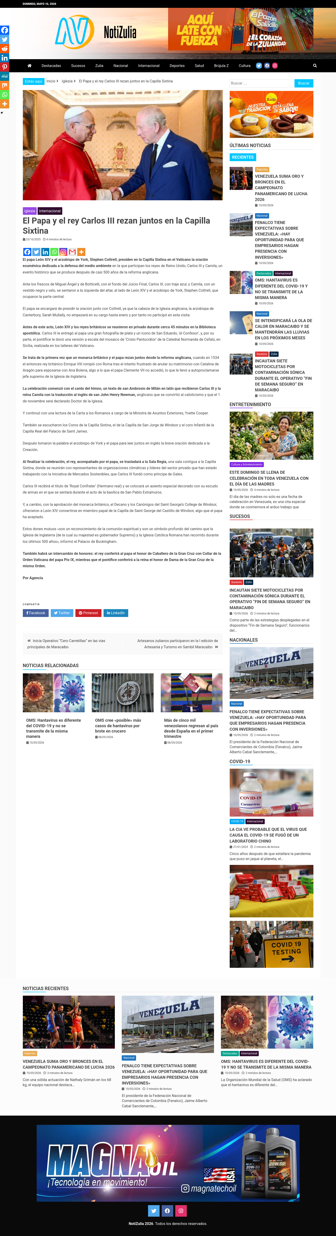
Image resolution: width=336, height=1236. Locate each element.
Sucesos (78, 66)
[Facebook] (27, 252)
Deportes (177, 66)
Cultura (245, 66)
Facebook (35, 613)
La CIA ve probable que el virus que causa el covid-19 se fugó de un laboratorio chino (268, 835)
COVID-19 (240, 761)
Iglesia (29, 211)
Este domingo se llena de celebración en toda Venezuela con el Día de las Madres (269, 478)
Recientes (243, 157)
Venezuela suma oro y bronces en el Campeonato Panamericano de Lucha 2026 (281, 188)
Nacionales (244, 640)
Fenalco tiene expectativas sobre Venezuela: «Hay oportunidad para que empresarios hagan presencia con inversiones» (279, 240)
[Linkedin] (45, 252)
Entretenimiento (250, 404)
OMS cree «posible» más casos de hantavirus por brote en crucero (118, 725)
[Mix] (4, 85)
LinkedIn (116, 613)
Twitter (62, 613)
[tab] (243, 157)
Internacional (149, 66)
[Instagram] (63, 252)
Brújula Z (221, 66)
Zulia (99, 66)
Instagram (181, 1211)
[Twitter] (36, 252)
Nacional (120, 66)
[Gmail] (72, 252)
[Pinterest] (4, 67)
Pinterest (88, 613)
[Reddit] (4, 48)
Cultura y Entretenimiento (246, 464)
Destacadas (51, 66)
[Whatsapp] (54, 252)
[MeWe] (4, 76)
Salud (199, 66)
